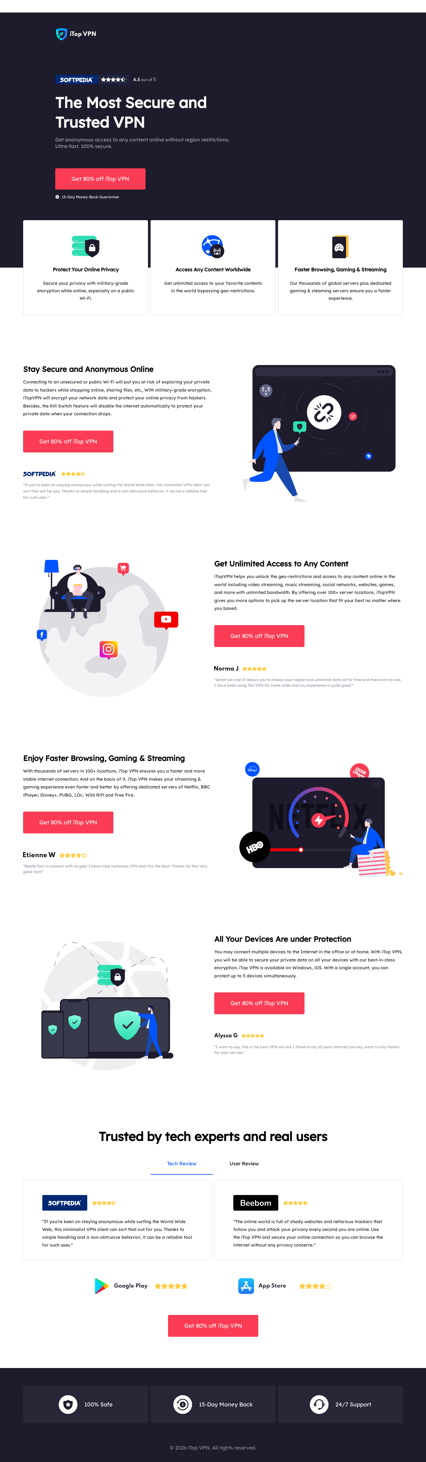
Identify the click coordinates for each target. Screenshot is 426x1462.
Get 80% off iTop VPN (100, 178)
